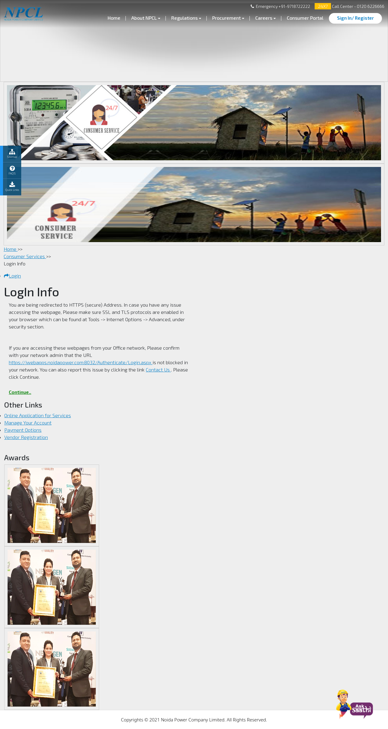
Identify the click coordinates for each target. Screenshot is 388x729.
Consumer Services (25, 256)
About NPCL (144, 18)
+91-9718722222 (294, 6)
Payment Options (23, 430)
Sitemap (12, 154)
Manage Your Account (28, 422)
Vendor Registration (26, 437)
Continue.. (20, 392)
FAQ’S (12, 170)
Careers (263, 18)
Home (114, 18)
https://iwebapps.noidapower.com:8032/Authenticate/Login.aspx (80, 362)
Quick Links (12, 187)
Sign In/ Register (355, 18)
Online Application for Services (37, 415)
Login (12, 275)
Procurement (226, 18)
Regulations (184, 18)
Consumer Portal (305, 18)
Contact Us (158, 369)
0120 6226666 (370, 6)
